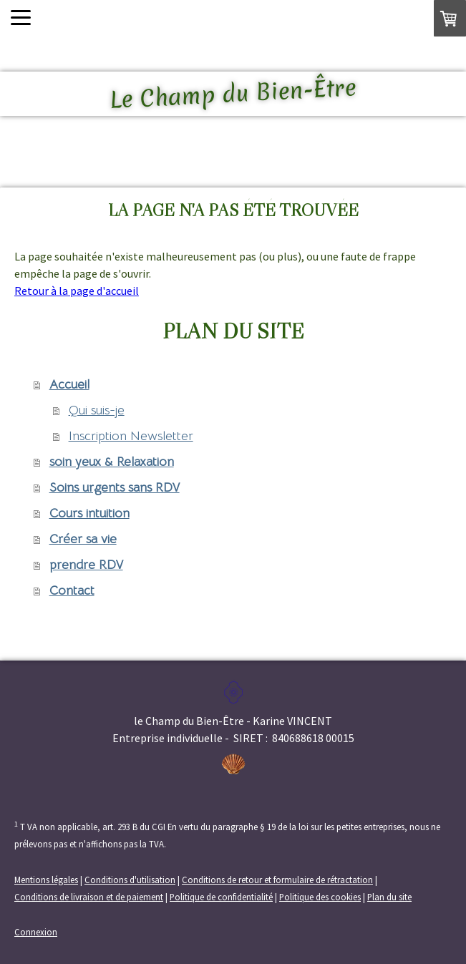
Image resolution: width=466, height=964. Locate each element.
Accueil (69, 384)
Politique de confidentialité (221, 896)
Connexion (35, 932)
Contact (71, 590)
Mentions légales (46, 879)
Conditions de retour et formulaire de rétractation (277, 879)
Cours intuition (89, 513)
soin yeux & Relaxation (111, 461)
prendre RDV (86, 565)
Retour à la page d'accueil (76, 290)
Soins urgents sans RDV (114, 487)
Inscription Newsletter (131, 436)
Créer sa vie (83, 539)
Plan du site (389, 896)
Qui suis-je (97, 410)
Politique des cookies (320, 896)
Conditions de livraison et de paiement (88, 896)
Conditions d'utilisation (129, 879)
